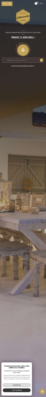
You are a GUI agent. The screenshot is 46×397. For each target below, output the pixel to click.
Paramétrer (16, 385)
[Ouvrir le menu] (7, 3)
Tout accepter (16, 390)
